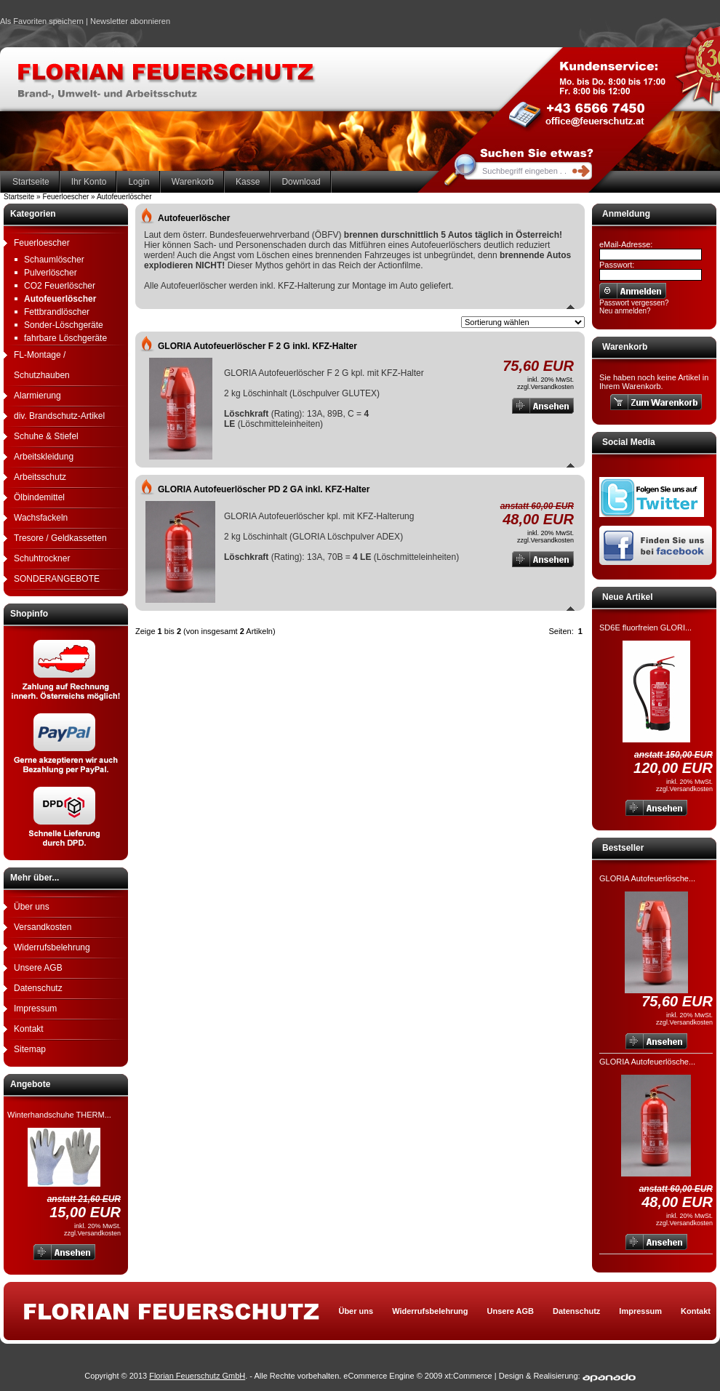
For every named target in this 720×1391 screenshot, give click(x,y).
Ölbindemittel (39, 497)
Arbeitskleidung (43, 457)
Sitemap (30, 1049)
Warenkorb (193, 182)
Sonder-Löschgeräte (63, 325)
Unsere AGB (38, 968)
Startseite (30, 182)
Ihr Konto (89, 182)
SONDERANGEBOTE (57, 579)
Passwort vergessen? (634, 303)
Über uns (31, 907)
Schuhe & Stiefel (46, 436)
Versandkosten (42, 927)
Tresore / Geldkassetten (60, 538)
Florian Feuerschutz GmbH (197, 1375)
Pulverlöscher (50, 273)
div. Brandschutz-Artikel (59, 416)
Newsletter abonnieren (130, 21)
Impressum (35, 1008)
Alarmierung (37, 395)
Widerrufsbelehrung (52, 947)
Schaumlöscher (54, 259)
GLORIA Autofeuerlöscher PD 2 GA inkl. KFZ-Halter (263, 489)
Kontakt (29, 1029)
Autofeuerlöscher (60, 299)
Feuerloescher (42, 243)
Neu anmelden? (625, 311)
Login (138, 182)
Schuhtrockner (42, 558)
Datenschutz (38, 988)
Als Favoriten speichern (42, 23)
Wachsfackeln (41, 518)
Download (300, 182)
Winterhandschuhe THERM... (59, 1114)
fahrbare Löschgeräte (65, 338)
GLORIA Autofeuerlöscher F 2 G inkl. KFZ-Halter (257, 346)
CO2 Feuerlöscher (59, 286)
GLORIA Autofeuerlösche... (647, 878)
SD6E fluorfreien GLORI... (645, 627)
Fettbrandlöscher (56, 312)
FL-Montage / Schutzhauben (42, 365)
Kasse (248, 182)
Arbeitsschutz (40, 477)
